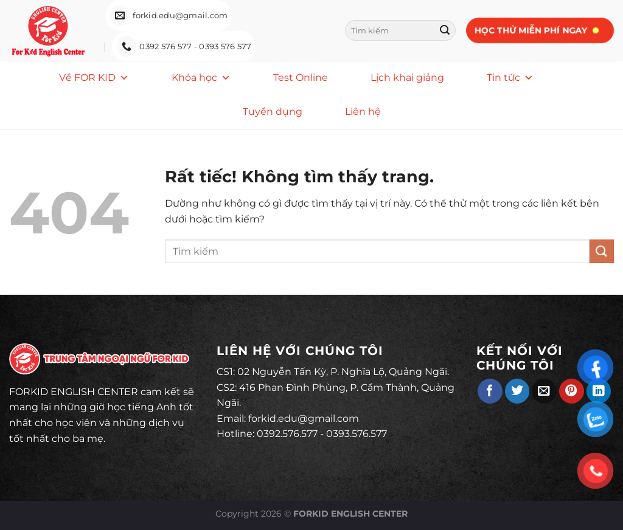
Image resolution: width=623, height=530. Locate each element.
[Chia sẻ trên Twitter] (517, 391)
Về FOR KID (94, 78)
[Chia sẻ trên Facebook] (490, 391)
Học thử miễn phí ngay (530, 30)
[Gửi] (444, 30)
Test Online (300, 77)
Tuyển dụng (272, 111)
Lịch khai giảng (407, 77)
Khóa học (201, 78)
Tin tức (510, 78)
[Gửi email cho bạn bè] (544, 391)
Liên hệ (363, 111)
